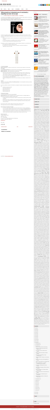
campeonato (38, 147)
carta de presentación (45, 150)
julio (36, 381)
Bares (42, 137)
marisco (35, 235)
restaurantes (36, 287)
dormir (40, 180)
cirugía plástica (44, 156)
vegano (41, 315)
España (44, 190)
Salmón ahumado (44, 291)
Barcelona (39, 137)
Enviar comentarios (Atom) (9, 156)
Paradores (42, 262)
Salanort (47, 290)
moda (9, 9)
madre (35, 232)
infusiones (35, 221)
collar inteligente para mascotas (42, 159)
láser (48, 228)
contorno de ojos (46, 163)
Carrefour (35, 150)
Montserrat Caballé (43, 250)
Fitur (39, 199)
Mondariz (44, 249)
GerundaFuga (43, 208)
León (48, 229)
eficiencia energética (36, 183)
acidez (46, 117)
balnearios (44, 136)
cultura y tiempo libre (45, 173)
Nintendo (35, 255)
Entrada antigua (30, 126)
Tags (40, 14)
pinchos (41, 268)
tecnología (36, 304)
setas (45, 297)
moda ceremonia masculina (37, 246)
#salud (35, 113)
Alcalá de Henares (43, 121)
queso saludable (41, 280)
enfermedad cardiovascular (46, 186)
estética (41, 191)
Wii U (47, 322)
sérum (43, 297)
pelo (41, 263)
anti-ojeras (40, 127)
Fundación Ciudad (37, 203)
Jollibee (45, 224)
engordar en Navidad (45, 187)
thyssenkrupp (47, 306)
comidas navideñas (40, 160)
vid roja (41, 317)
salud (13, 9)
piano (42, 265)
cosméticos (45, 168)
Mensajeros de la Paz (45, 240)
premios (39, 272)
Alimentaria (37, 123)
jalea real (41, 223)
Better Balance (40, 141)
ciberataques (46, 155)
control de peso (42, 164)
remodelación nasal (39, 285)
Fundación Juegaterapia (45, 203)
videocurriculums (46, 317)
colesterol (35, 159)
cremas (46, 169)
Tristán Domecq (36, 312)
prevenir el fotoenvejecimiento (44, 274)
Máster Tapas (35, 236)
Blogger (33, 406)
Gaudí (36, 208)
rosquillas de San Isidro (41, 289)
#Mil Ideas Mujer (44, 110)
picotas (37, 266)
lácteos (40, 228)
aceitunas (47, 116)
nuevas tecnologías (46, 257)
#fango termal (38, 110)
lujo (42, 231)
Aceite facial (35, 115)
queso (37, 280)
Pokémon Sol (41, 271)
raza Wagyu (41, 281)
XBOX (46, 323)
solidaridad (41, 299)
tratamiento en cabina (37, 311)
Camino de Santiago (39, 146)
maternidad (43, 236)
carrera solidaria (40, 150)
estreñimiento (35, 192)
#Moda (35, 111)
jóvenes (41, 225)
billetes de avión (44, 142)
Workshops (42, 323)
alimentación (39, 122)
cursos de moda (37, 175)
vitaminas (35, 321)
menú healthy (36, 241)
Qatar (34, 280)
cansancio (47, 147)
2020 (36, 336)
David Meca (42, 176)
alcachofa (47, 120)
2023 (36, 332)
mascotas (47, 235)
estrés (39, 192)
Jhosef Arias (41, 224)
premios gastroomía (36, 274)
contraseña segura (36, 164)
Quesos (45, 280)
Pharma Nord (39, 265)
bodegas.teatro (41, 143)
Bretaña (45, 143)
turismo (48, 312)
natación (41, 253)
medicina (42, 237)
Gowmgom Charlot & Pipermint (40, 209)
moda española (44, 246)
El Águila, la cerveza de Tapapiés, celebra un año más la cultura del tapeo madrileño (43, 60)
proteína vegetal (47, 278)
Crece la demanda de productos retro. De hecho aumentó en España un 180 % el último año (43, 67)
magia (47, 232)
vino (34, 319)
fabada (44, 194)
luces (40, 231)
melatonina (44, 239)
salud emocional (46, 293)
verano (41, 316)
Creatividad (42, 169)
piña (34, 269)
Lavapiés (36, 229)
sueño (39, 301)
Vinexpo (47, 318)
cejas (11, 15)
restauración (46, 286)
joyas (43, 225)
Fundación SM (36, 204)
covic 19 (38, 169)
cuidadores (44, 171)
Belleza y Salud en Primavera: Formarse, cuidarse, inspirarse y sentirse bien (43, 24)
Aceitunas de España (36, 117)
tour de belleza (47, 308)
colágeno (47, 158)
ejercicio (44, 183)
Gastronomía (18, 9)
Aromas (39, 132)
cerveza (35, 154)
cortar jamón (40, 166)
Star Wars (39, 300)
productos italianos (36, 276)
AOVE (42, 129)
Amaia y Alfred (39, 125)
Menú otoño (46, 241)
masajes (39, 235)
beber (44, 137)
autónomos (35, 135)
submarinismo (43, 300)
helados (39, 213)
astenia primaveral (39, 134)
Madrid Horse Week (42, 232)
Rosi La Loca (35, 289)
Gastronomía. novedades (44, 207)
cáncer (44, 147)
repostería (36, 286)
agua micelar (46, 119)
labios (37, 228)
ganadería (47, 205)
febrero (37, 388)
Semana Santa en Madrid (37, 297)
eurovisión (47, 192)
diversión (47, 179)
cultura (42, 172)
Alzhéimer (35, 125)
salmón (40, 291)
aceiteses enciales (36, 116)
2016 (36, 342)
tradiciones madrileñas (37, 310)
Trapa (47, 310)
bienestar (8, 15)
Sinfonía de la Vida (47, 298)
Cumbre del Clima (38, 174)
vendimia (47, 315)
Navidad (39, 254)
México (36, 245)
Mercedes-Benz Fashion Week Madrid (41, 244)
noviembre (37, 344)
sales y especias (36, 291)
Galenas (36, 205)
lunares (47, 231)
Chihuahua (39, 155)
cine (39, 156)
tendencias (43, 304)
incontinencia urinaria (36, 220)
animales (35, 126)
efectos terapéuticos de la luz (44, 182)
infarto (44, 220)
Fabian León (47, 194)
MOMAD (41, 249)
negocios (44, 254)
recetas (48, 281)
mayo (37, 384)
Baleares (40, 136)
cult (38, 172)
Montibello (38, 250)
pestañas (35, 265)
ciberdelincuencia (36, 156)
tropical (40, 312)
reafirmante (44, 281)
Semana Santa (45, 296)
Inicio (17, 126)
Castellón (44, 151)
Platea (44, 270)
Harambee (38, 212)
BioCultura (48, 142)
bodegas (36, 143)
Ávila (47, 135)
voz (35, 322)
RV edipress (43, 290)
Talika (47, 302)
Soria (34, 300)
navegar (35, 254)
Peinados (38, 263)
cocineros (40, 158)
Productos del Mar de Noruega (44, 275)
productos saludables (43, 276)
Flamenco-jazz (39, 200)
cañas (45, 148)
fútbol (39, 204)
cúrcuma (45, 174)
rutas (40, 290)
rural (47, 289)
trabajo (42, 309)
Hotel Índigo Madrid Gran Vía (44, 216)
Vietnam (44, 318)
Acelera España (42, 117)
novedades (16, 15)
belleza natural (43, 140)
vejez (44, 315)
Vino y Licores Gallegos (45, 319)
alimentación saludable (45, 122)
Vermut (44, 316)
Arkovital (35, 132)
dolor (34, 180)
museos (40, 252)
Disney (38, 179)
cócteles (44, 158)
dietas (47, 178)
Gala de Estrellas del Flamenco (45, 204)
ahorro (43, 120)
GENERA (39, 208)
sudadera (47, 300)
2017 (36, 340)
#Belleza (35, 109)
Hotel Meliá (35, 217)
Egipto (41, 183)
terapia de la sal (43, 305)
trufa (42, 312)
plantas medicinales (37, 270)
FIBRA (48, 197)
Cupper (42, 174)
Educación (46, 181)
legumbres (45, 229)
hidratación (47, 213)
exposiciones (40, 194)
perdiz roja (43, 264)
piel (39, 266)
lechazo (39, 229)
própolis (47, 277)
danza (38, 176)
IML (37, 219)
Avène (41, 135)
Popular (36, 14)
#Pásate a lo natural (37, 112)
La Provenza (38, 227)
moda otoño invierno (43, 248)
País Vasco (43, 261)
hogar (23, 9)
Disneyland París (43, 179)
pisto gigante (41, 269)
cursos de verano (44, 175)
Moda (46, 245)
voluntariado (47, 321)
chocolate (42, 155)
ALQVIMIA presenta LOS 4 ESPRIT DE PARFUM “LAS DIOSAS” (42, 17)
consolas (35, 163)
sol (38, 299)
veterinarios (47, 316)
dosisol (47, 180)
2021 (36, 335)
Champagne (39, 154)
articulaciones (43, 133)
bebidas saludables (46, 138)
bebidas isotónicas (40, 138)
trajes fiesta (43, 310)
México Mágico (40, 245)
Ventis (38, 316)
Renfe (48, 285)
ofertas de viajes (36, 259)
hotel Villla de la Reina (41, 217)
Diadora (41, 178)
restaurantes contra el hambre (44, 287)
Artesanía (39, 133)
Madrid (38, 232)
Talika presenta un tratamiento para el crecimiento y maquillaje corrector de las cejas (14, 13)
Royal (45, 289)
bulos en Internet (42, 144)
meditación (35, 239)
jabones (38, 223)
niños (40, 255)
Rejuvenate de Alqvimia (45, 284)
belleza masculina (36, 140)
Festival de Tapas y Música (43, 197)
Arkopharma (47, 130)
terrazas (47, 305)
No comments (21, 15)
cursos (48, 174)
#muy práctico (43, 111)
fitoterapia (35, 199)
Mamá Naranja (43, 233)
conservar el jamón (45, 162)
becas (35, 139)
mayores (47, 236)
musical (35, 253)
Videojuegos (36, 318)
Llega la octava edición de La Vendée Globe (42, 361)
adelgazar (36, 118)
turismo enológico (38, 313)
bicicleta (46, 141)
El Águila (39, 184)
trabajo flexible (46, 309)
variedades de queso (36, 315)
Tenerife (39, 305)
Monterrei (35, 250)
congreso (39, 162)
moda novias (36, 248)
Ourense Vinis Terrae (42, 260)
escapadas (39, 190)
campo (41, 147)
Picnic (45, 265)
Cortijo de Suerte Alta (45, 166)
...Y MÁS (27, 9)
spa (36, 300)
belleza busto (46, 139)
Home (1, 9)
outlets (47, 260)
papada (39, 262)
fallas (35, 195)
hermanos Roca (43, 213)
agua (43, 119)
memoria (35, 240)
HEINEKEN (35, 213)
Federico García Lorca (43, 195)
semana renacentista (39, 296)
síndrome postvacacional (41, 298)
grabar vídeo (46, 209)
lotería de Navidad (36, 231)
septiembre (38, 378)
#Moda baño (39, 111)
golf (34, 209)
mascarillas (43, 235)
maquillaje (13, 15)
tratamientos (45, 311)
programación (43, 277)
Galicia (40, 205)
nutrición (43, 258)
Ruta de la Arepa (36, 290)
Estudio (43, 192)
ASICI (35, 134)
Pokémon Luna (36, 271)
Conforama (35, 162)
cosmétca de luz (36, 167)
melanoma (39, 239)
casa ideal (40, 151)
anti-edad (44, 126)
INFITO (47, 220)
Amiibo (43, 125)
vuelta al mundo (39, 322)
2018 (36, 339)
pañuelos (35, 262)
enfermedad (39, 186)
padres (39, 261)
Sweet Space (41, 302)
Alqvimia (41, 124)
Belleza (5, 9)
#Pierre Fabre (46, 112)
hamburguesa (43, 211)
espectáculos (36, 191)
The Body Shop (42, 306)
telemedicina (40, 304)
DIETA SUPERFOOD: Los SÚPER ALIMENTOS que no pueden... (41, 363)
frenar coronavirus (36, 202)
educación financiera (36, 182)
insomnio (47, 221)
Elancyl (48, 184)
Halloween (38, 211)
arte (46, 132)
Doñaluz (37, 180)
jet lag (38, 224)
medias (38, 237)
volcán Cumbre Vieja (42, 321)
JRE (45, 225)
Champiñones (44, 154)
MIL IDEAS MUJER (5, 4)
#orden (47, 111)
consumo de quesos (40, 163)
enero (37, 390)
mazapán (35, 237)
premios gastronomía (45, 273)
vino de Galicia (39, 319)
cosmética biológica (42, 167)
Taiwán (45, 302)
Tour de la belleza (37, 309)
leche (42, 229)
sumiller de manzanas (44, 301)
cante (42, 148)
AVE (38, 135)
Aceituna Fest (42, 116)
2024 (36, 330)
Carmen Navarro (45, 149)
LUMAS (45, 231)
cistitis (47, 156)
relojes (35, 285)
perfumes (47, 264)
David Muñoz (46, 176)
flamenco (43, 199)
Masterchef (40, 236)
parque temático (47, 262)
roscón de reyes (46, 288)
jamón (45, 223)
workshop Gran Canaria (37, 323)
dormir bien (43, 180)
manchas (47, 233)
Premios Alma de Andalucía (45, 272)
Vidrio (41, 318)
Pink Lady (44, 268)
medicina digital (46, 237)
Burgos (47, 144)
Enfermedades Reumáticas (38, 187)
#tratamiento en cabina (46, 113)
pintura (47, 268)
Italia (34, 223)
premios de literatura (37, 273)
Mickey (43, 245)
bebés (47, 137)
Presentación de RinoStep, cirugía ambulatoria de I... (41, 355)
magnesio (35, 233)
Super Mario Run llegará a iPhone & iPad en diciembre (43, 45)
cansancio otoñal (37, 148)
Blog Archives (44, 14)
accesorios (35, 114)
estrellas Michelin (45, 191)
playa (47, 270)
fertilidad (38, 197)
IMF (35, 219)
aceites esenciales (41, 115)
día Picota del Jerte (36, 178)
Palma (47, 261)
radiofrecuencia (37, 281)
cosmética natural (39, 168)
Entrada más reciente (4, 126)
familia (38, 195)
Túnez (45, 312)
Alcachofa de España (37, 121)
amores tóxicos (47, 125)
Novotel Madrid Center (40, 257)
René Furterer (45, 285)
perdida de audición (39, 264)
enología (44, 188)
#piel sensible (42, 112)
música (47, 252)
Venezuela (35, 316)
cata (45, 152)
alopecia (47, 123)
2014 (36, 393)
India (41, 220)
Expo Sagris (35, 194)
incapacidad (46, 219)
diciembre (37, 343)
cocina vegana (36, 158)
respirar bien (41, 286)
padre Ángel (35, 261)
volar (38, 321)
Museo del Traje (36, 252)
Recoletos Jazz (44, 282)
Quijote (48, 280)
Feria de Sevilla (40, 196)
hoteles (46, 217)
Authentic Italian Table (45, 134)
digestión (35, 179)
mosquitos (47, 250)
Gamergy (43, 205)
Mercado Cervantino (40, 243)
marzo (37, 387)
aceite (39, 114)
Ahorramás (39, 120)
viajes (36, 317)
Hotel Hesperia (39, 215)
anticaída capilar (45, 127)
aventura (44, 135)
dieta (44, 178)
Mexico (48, 244)
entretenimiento (37, 189)
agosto (37, 380)
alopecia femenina (36, 124)
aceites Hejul (46, 115)
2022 (36, 333)
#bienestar (47, 109)
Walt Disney (44, 322)
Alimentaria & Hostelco (42, 123)
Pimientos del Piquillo (41, 267)
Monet (47, 249)
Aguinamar (35, 120)
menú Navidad (41, 241)
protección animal (36, 278)
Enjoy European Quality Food (37, 188)
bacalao (35, 136)
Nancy (38, 253)
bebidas (35, 138)
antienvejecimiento (36, 128)
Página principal (36, 403)
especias (47, 190)
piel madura (43, 266)
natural (43, 253)
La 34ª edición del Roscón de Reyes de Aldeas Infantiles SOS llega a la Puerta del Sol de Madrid (43, 52)
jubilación (48, 225)
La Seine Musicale (43, 227)
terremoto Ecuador (36, 306)
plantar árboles (46, 269)
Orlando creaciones (36, 260)
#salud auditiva (40, 113)
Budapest (48, 143)
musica (43, 252)
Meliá (47, 239)
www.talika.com (3, 120)
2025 (36, 329)
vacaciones (36, 314)
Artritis (47, 133)
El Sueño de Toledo (43, 184)
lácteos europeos (44, 228)
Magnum (39, 233)
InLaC (44, 221)
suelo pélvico (35, 301)
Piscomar (37, 269)
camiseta (45, 146)
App (45, 129)
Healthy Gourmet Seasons (44, 212)
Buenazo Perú (37, 144)
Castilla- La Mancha (40, 152)
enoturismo (47, 188)
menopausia (39, 240)
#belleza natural (41, 109)
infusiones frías (40, 221)
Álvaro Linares (46, 124)
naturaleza (46, 253)
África (35, 119)
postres (47, 271)
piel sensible (47, 266)
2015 (36, 392)
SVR (38, 302)
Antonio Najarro (43, 128)
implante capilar (42, 219)
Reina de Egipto (39, 284)
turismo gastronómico (45, 313)
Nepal (47, 254)
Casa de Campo (36, 151)
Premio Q (35, 272)
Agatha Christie (39, 119)
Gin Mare (47, 208)
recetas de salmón (38, 282)
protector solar (41, 278)
